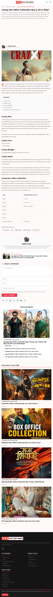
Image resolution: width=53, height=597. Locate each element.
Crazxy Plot (7, 101)
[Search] (46, 2)
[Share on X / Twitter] (6, 300)
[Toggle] (49, 97)
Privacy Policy (6, 580)
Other (30, 561)
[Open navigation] (2, 2)
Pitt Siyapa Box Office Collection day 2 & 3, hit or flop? (21, 357)
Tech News (32, 563)
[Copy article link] (24, 300)
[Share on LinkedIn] (10, 300)
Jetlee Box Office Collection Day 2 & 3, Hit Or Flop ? (20, 348)
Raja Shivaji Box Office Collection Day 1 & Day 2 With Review (23, 354)
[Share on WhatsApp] (14, 300)
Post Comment (9, 295)
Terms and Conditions (8, 582)
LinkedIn (18, 230)
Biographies (5, 557)
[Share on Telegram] (17, 300)
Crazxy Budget (8, 105)
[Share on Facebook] (3, 300)
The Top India (9, 592)
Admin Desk (26, 244)
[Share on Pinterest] (21, 300)
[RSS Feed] (3, 548)
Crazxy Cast (7, 103)
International (32, 559)
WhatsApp (26, 230)
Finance (31, 557)
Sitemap (4, 586)
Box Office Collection (11, 6)
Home (3, 6)
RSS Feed (5, 584)
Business (5, 563)
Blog (3, 559)
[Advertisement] (26, 32)
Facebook (5, 230)
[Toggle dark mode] (50, 2)
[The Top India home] (25, 2)
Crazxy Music (7, 107)
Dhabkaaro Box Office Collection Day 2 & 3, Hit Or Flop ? (22, 351)
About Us (5, 573)
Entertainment (6, 565)
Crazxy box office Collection (12, 110)
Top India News (33, 565)
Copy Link (35, 230)
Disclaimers (5, 577)
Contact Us (5, 575)
